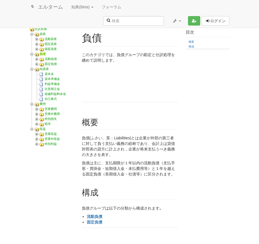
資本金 (49, 74)
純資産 (44, 69)
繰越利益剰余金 (55, 93)
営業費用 (51, 108)
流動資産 (51, 39)
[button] (176, 21)
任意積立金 (52, 88)
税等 (48, 123)
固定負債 (51, 64)
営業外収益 (52, 138)
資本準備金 (52, 79)
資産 (43, 34)
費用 (43, 103)
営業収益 (51, 133)
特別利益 (51, 143)
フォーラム (111, 7)
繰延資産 (51, 49)
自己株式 (51, 98)
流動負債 (51, 59)
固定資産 (51, 44)
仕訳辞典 (41, 29)
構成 (191, 46)
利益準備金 (52, 83)
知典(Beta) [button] (82, 7)
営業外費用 (52, 113)
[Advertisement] (148, 83)
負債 (43, 54)
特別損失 (51, 118)
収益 (43, 128)
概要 (191, 41)
